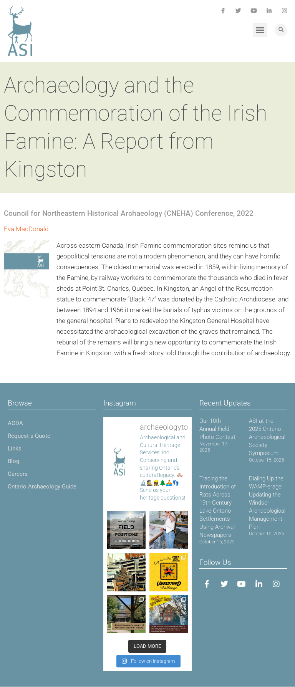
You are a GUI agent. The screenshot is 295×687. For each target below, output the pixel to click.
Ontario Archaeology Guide (42, 486)
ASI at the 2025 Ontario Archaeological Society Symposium (267, 437)
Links (15, 448)
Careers (18, 473)
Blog (13, 461)
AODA (15, 423)
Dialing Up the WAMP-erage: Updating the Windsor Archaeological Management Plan (267, 502)
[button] (260, 30)
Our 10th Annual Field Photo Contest (217, 428)
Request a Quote (29, 435)
